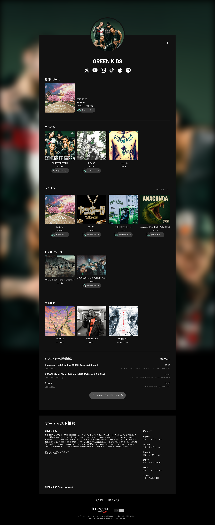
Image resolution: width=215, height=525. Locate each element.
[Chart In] (87, 110)
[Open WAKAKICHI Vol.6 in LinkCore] (123, 325)
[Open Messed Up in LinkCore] (123, 149)
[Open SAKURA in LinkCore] (60, 98)
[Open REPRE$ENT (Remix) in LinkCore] (123, 213)
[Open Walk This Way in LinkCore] (91, 325)
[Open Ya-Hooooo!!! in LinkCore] (91, 213)
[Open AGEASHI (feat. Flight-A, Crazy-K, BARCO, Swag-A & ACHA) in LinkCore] (60, 270)
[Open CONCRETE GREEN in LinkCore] (60, 149)
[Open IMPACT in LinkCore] (91, 149)
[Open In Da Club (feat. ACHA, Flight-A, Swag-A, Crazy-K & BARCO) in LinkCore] (91, 269)
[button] (167, 43)
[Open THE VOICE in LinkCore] (60, 325)
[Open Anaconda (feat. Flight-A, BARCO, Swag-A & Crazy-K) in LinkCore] (155, 213)
